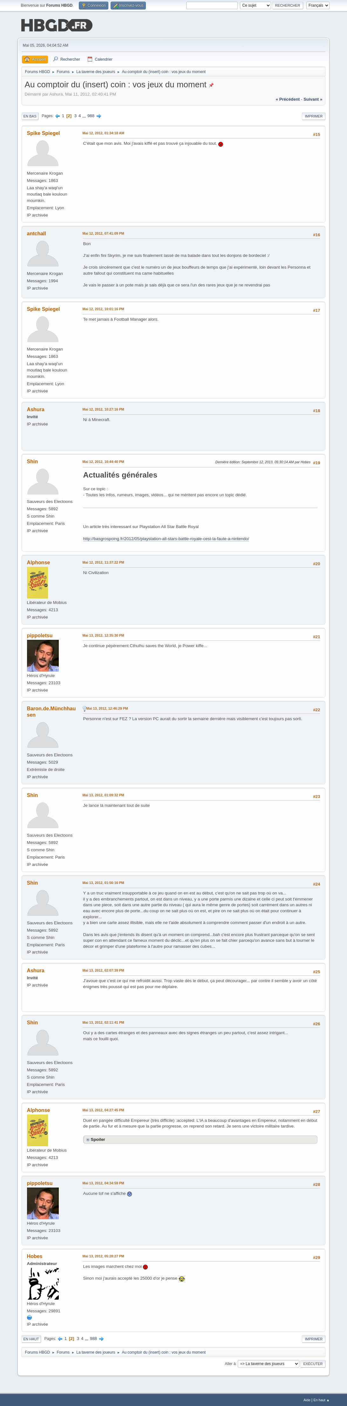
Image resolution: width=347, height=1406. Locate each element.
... (84, 115)
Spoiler (98, 1138)
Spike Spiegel (43, 132)
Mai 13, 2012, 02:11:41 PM (103, 1022)
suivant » (312, 98)
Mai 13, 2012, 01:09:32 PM (103, 794)
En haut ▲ (322, 1399)
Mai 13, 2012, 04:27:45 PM (103, 1109)
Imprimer (314, 115)
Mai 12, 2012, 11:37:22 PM (103, 562)
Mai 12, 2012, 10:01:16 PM (103, 308)
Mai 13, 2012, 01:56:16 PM (103, 882)
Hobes (35, 1255)
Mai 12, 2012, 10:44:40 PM (103, 461)
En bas (30, 115)
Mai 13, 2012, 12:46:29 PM (107, 708)
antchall (36, 233)
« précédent (288, 98)
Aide (306, 1399)
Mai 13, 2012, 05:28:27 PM (103, 1255)
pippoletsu (40, 635)
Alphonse (38, 562)
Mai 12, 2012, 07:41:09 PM (103, 233)
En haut (31, 1338)
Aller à (230, 1363)
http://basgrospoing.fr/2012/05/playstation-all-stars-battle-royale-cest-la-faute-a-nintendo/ (166, 538)
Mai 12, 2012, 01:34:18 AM (103, 132)
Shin (32, 461)
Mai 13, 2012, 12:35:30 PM (103, 635)
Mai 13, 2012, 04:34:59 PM (103, 1182)
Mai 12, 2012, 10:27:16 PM (103, 409)
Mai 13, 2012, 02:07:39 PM (103, 970)
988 (90, 115)
